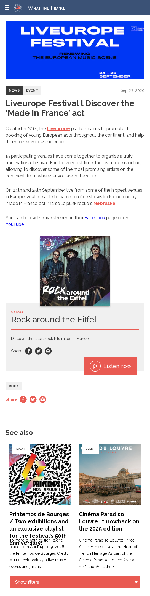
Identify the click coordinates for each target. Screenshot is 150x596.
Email (48, 351)
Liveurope (58, 128)
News (14, 90)
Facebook (95, 217)
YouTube (15, 224)
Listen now (110, 366)
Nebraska (104, 203)
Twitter (38, 351)
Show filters (27, 582)
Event (32, 90)
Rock (13, 386)
